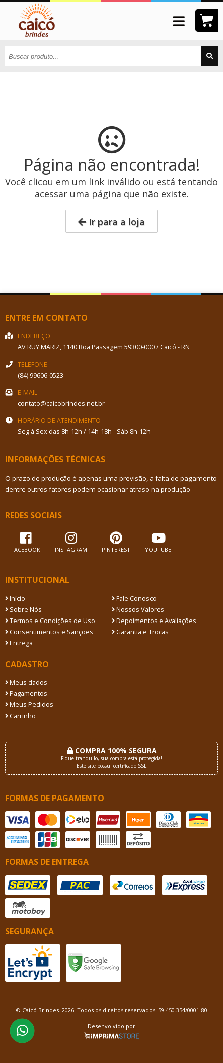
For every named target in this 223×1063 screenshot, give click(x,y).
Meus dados (26, 682)
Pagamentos (26, 693)
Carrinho (20, 716)
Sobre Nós (23, 609)
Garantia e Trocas (140, 632)
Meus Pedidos (29, 704)
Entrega (19, 643)
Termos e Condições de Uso (50, 620)
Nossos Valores (138, 609)
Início (15, 598)
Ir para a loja (111, 222)
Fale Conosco (134, 598)
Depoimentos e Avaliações (154, 620)
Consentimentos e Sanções (49, 632)
